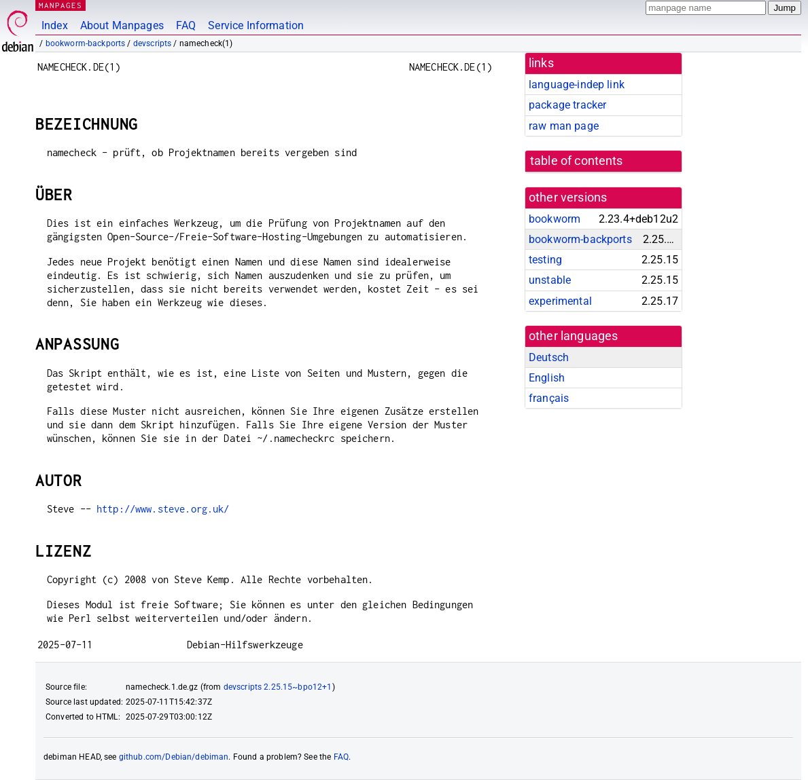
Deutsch (549, 357)
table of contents (576, 161)
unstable (550, 280)
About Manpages (122, 25)
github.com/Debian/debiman (174, 757)
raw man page (564, 125)
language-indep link (577, 84)
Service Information (256, 25)
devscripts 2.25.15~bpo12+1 (278, 687)
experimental (560, 301)
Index (54, 25)
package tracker (567, 104)
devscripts (152, 43)
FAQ (186, 25)
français (549, 398)
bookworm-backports (86, 43)
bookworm (554, 218)
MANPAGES (60, 5)
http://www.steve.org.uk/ (163, 509)
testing (545, 259)
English (547, 377)
